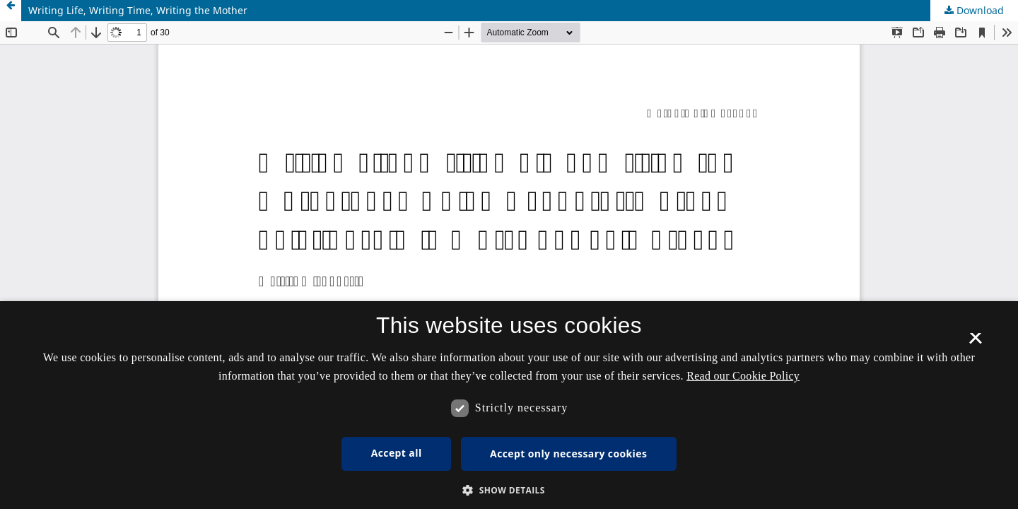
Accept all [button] (396, 453)
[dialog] (509, 405)
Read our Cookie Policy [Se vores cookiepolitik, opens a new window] (743, 376)
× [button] (975, 343)
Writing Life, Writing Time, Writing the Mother (137, 10)
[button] (509, 490)
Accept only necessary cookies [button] (568, 453)
